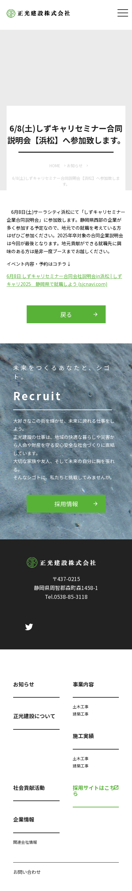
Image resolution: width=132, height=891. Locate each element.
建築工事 (81, 714)
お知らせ (75, 165)
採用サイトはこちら (94, 790)
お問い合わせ (27, 872)
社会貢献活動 (29, 788)
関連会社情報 (25, 842)
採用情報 (66, 503)
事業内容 (83, 684)
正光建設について (34, 716)
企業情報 (23, 819)
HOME (54, 165)
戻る (66, 314)
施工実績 (83, 736)
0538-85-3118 (71, 596)
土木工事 (81, 706)
